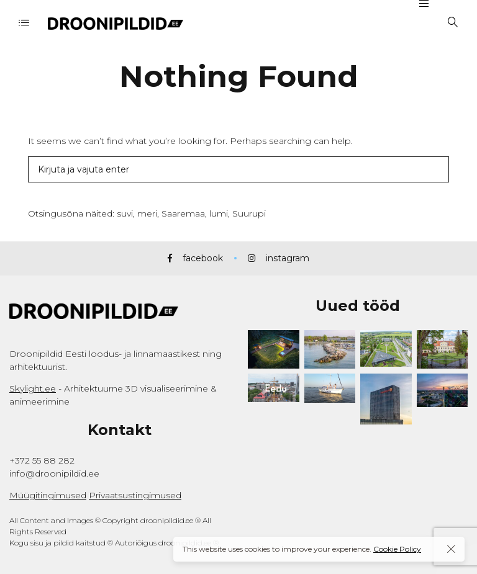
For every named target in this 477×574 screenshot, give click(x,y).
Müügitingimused (47, 495)
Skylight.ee (32, 388)
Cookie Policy (397, 549)
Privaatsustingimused (135, 495)
